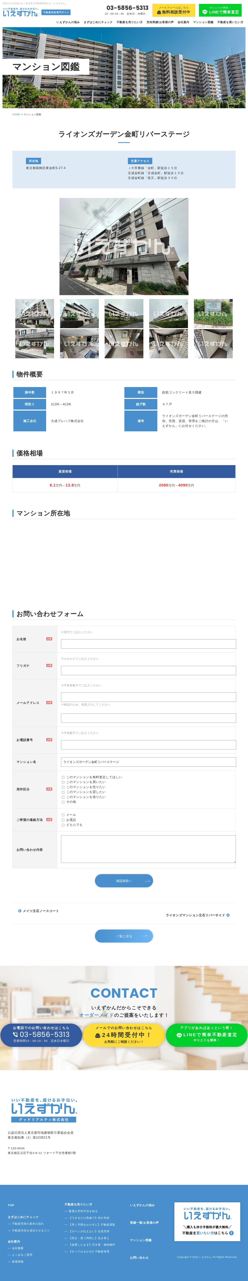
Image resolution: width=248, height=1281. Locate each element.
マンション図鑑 (203, 22)
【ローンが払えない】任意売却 (89, 1231)
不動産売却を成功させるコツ (31, 1230)
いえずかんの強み (68, 22)
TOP (11, 1205)
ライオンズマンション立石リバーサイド (195, 915)
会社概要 (18, 1248)
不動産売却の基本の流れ (28, 1223)
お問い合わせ (139, 1257)
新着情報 (18, 1261)
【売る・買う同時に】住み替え (89, 1238)
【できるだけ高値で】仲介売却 (89, 1217)
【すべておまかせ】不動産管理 (89, 1251)
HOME (16, 114)
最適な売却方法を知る (83, 1211)
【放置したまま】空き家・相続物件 (92, 1244)
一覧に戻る (125, 936)
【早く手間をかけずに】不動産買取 (92, 1224)
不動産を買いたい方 (230, 22)
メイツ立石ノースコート (41, 911)
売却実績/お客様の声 (160, 22)
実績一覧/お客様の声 (144, 1222)
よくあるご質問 (22, 1254)
